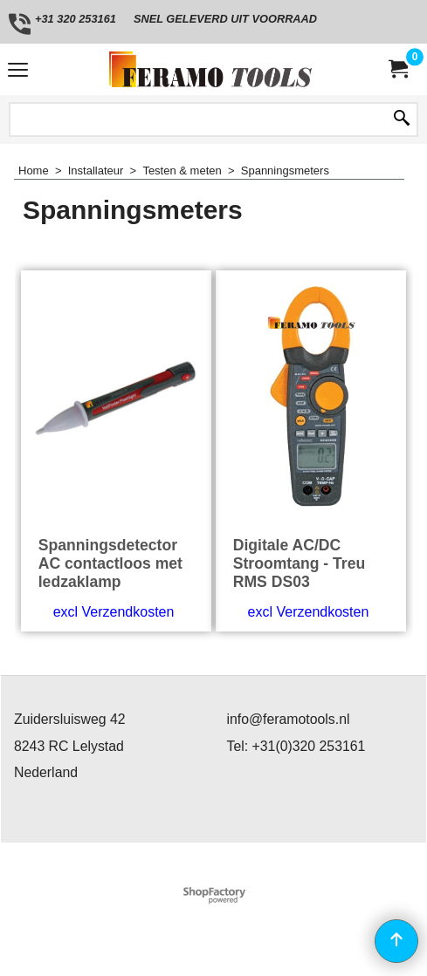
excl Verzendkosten (114, 611)
